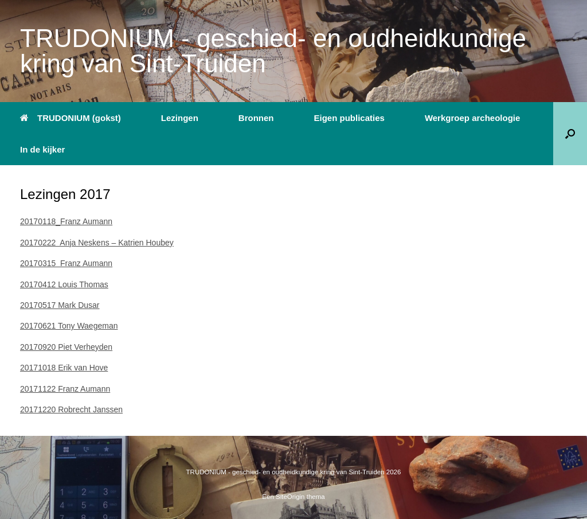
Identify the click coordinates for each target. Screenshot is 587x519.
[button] (570, 133)
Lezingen (179, 118)
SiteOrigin (290, 496)
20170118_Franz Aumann (66, 221)
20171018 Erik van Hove (64, 367)
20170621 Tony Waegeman (69, 325)
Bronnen (256, 118)
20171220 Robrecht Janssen (71, 409)
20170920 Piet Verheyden (66, 347)
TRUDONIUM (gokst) (70, 118)
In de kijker (42, 149)
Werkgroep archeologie (472, 118)
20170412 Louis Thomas (64, 284)
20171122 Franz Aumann (65, 388)
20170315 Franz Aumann (66, 263)
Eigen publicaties (349, 118)
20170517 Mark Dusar (60, 305)
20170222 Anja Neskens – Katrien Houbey (97, 242)
